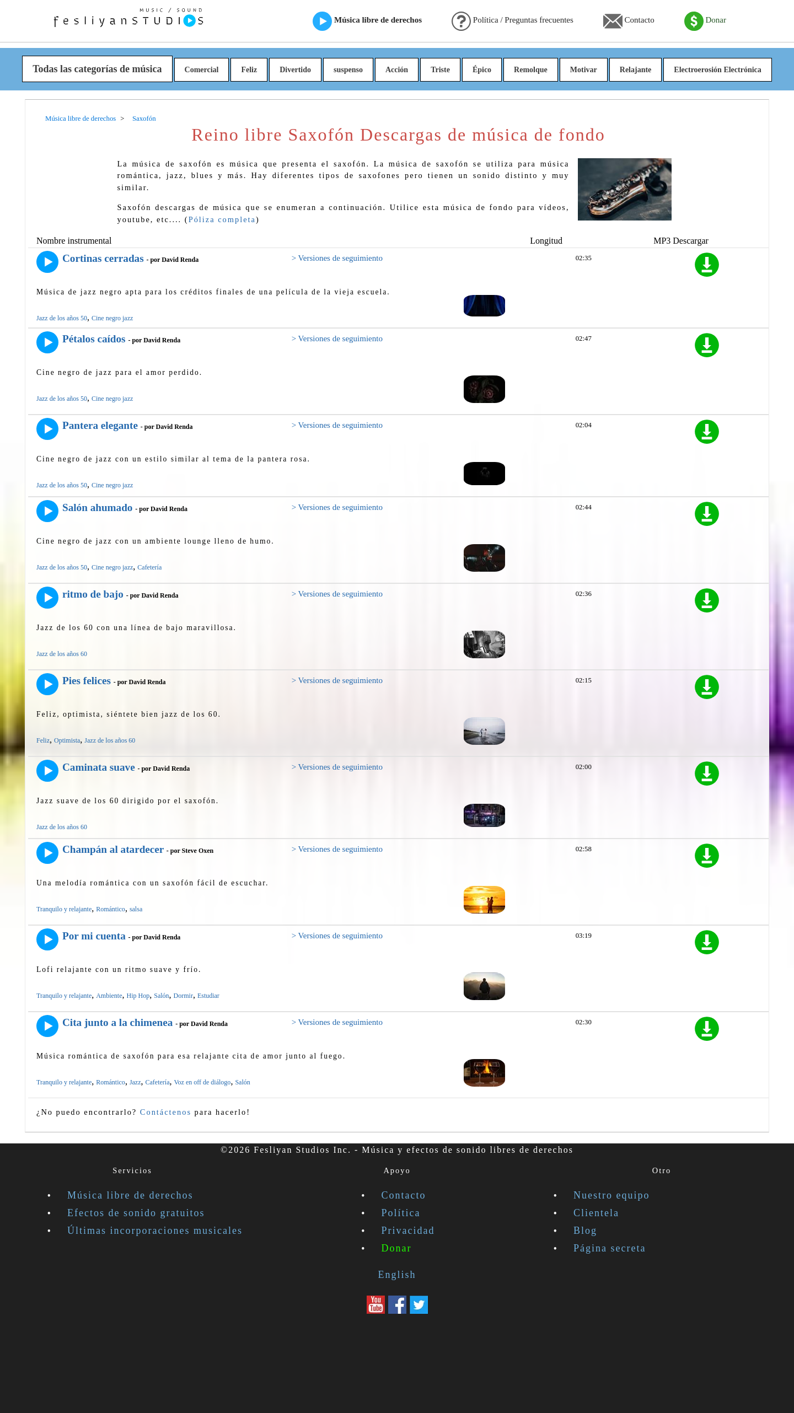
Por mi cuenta (94, 936)
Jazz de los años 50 (61, 318)
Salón (161, 996)
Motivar (583, 70)
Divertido (295, 70)
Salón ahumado (97, 507)
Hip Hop (138, 996)
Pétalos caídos (94, 339)
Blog (585, 1230)
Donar (705, 21)
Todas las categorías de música (97, 68)
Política (401, 1212)
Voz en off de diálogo (202, 1082)
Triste (440, 70)
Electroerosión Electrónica (717, 70)
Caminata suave (98, 767)
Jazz (135, 1082)
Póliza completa (222, 219)
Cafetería (149, 567)
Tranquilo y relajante (64, 909)
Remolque (531, 70)
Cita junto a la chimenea (117, 1022)
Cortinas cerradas (103, 258)
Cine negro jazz (112, 318)
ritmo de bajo (93, 594)
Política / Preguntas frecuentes (512, 21)
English (397, 1274)
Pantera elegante (100, 425)
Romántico (110, 909)
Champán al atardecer (113, 849)
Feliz (249, 70)
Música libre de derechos (367, 21)
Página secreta (609, 1248)
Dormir (183, 996)
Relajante (636, 70)
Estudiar (208, 996)
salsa (136, 909)
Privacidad (408, 1230)
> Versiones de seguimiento (337, 258)
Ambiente (109, 996)
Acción (396, 70)
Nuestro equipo (611, 1195)
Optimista (67, 740)
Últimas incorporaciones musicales (155, 1230)
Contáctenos (165, 1112)
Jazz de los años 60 (61, 654)
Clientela (596, 1212)
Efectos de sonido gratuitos (136, 1212)
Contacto (628, 21)
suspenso (348, 70)
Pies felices (86, 680)
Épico (482, 70)
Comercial (202, 70)
